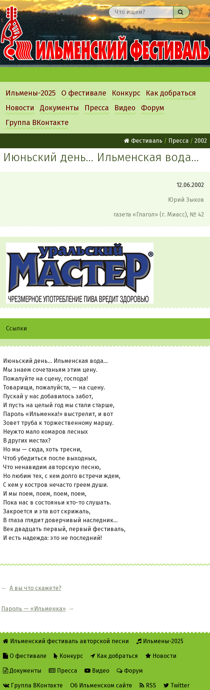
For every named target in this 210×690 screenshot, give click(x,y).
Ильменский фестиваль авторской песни (105, 33)
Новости (20, 107)
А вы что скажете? (35, 588)
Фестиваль (143, 140)
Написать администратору (45, 679)
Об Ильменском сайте (101, 664)
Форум (152, 107)
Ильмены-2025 (31, 93)
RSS (148, 664)
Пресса (97, 107)
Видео (124, 107)
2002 (200, 140)
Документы (59, 107)
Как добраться (171, 93)
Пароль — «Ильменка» (112, 588)
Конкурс (126, 93)
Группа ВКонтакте (37, 122)
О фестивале (83, 93)
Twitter (176, 664)
